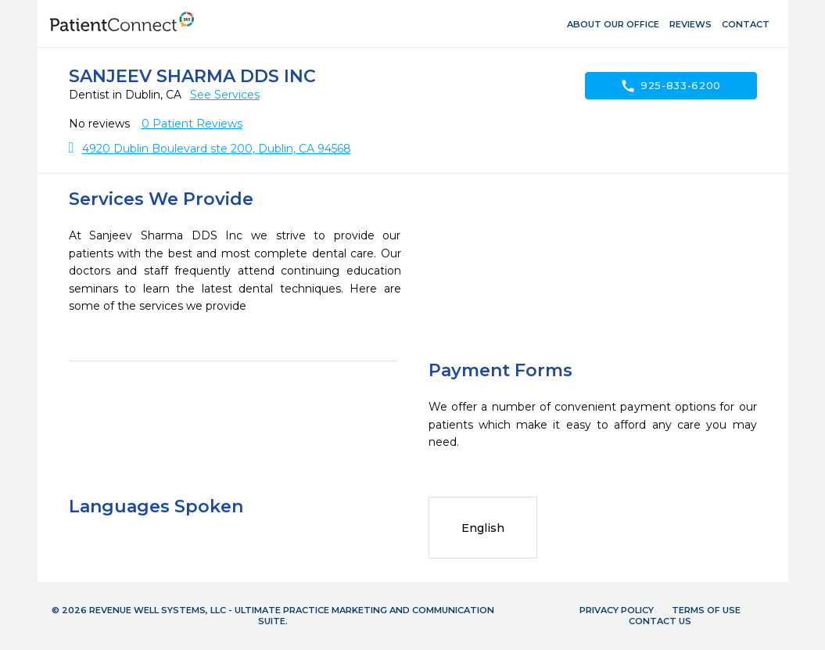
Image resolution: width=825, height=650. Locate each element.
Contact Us (660, 621)
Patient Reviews (192, 124)
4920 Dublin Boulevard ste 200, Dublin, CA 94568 (216, 149)
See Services (225, 95)
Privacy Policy (616, 610)
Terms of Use (706, 610)
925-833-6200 (670, 86)
